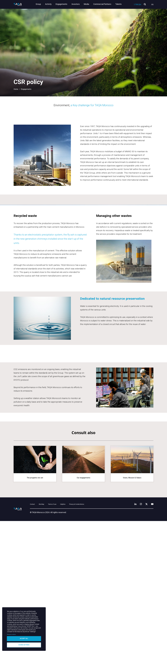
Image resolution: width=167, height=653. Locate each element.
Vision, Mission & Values (132, 608)
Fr (152, 5)
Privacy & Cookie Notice (97, 636)
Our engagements (83, 608)
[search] (145, 4)
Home (16, 89)
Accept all (24, 638)
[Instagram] (138, 635)
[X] (144, 635)
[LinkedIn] (131, 635)
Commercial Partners (103, 4)
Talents (118, 4)
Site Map (49, 636)
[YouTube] (151, 635)
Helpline (78, 636)
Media (87, 4)
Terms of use (64, 636)
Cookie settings (24, 644)
